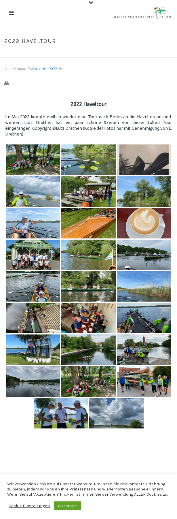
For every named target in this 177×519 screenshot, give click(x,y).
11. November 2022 (42, 68)
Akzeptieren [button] (67, 506)
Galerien (79, 53)
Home (62, 53)
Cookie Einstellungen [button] (29, 505)
